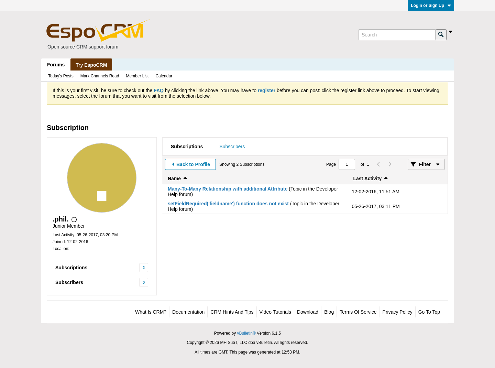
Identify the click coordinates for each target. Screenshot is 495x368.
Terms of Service (358, 312)
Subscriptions (71, 267)
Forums (56, 64)
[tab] (187, 146)
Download (307, 312)
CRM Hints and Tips (231, 312)
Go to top (429, 312)
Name (174, 178)
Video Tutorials (275, 312)
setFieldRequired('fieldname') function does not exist (228, 203)
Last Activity (367, 178)
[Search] (397, 34)
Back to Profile (193, 164)
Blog (329, 312)
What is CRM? (150, 312)
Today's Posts (61, 76)
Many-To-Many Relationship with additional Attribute (227, 189)
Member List (137, 76)
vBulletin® (246, 333)
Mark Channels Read (99, 76)
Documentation (188, 312)
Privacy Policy (397, 312)
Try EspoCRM (91, 65)
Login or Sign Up (431, 5)
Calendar (163, 76)
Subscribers (69, 282)
